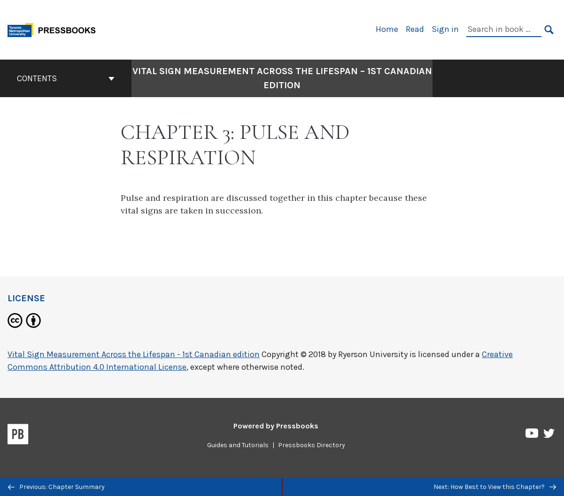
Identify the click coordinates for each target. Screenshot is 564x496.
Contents (66, 78)
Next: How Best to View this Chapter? (494, 487)
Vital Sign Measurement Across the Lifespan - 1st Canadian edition (134, 354)
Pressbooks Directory (311, 445)
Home (387, 29)
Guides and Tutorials (238, 445)
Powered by (275, 425)
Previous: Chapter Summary (56, 487)
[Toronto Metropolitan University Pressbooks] (55, 28)
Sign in (445, 29)
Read (415, 29)
